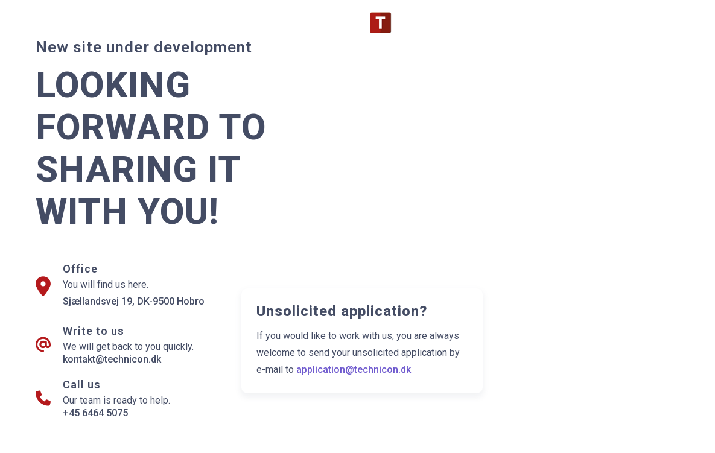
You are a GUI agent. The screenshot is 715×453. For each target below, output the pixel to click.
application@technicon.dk (353, 369)
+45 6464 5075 (95, 413)
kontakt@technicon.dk (112, 359)
